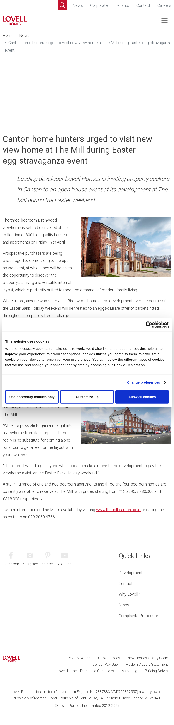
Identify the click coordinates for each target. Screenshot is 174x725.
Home (8, 35)
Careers (164, 5)
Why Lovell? (129, 594)
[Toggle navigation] (164, 21)
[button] (62, 5)
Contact (143, 5)
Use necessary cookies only (32, 397)
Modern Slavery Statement (147, 664)
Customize (87, 397)
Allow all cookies (142, 397)
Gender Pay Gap (105, 664)
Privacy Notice (79, 658)
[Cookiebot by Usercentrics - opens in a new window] (149, 324)
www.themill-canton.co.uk (118, 509)
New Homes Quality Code (148, 658)
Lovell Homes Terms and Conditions (85, 671)
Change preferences (143, 382)
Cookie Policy (109, 658)
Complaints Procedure (138, 615)
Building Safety (156, 671)
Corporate (99, 5)
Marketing (129, 671)
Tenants (122, 5)
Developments (132, 572)
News (77, 5)
